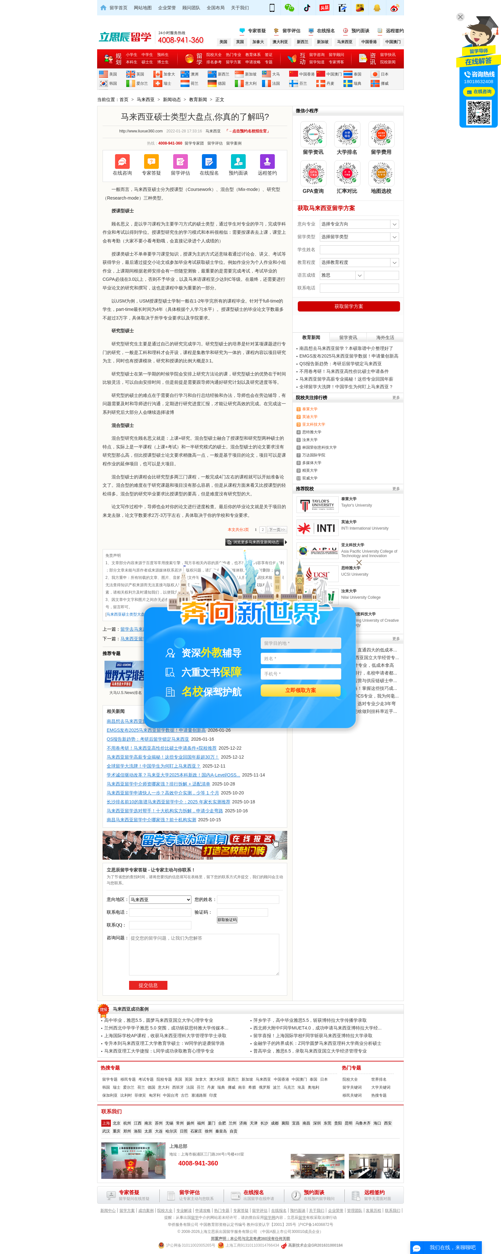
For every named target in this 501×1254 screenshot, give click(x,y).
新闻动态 (172, 99)
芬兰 (303, 83)
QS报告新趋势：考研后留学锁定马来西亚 (148, 739)
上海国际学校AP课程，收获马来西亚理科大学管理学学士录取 (165, 1035)
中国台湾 (170, 1095)
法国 (276, 83)
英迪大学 (310, 416)
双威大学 (310, 478)
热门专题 (351, 1067)
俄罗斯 (264, 1087)
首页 (123, 99)
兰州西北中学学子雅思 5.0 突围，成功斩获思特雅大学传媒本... (166, 1027)
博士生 (163, 62)
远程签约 (395, 30)
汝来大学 (310, 440)
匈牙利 (154, 1095)
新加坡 (251, 74)
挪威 (385, 83)
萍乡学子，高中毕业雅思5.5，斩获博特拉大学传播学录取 (310, 1020)
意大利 (251, 83)
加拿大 (169, 74)
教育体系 (253, 54)
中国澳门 (334, 74)
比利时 (126, 1095)
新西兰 (223, 74)
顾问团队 (191, 7)
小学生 (131, 54)
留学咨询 (317, 54)
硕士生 (147, 62)
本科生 (131, 62)
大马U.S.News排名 (125, 677)
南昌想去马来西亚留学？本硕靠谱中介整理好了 (346, 348)
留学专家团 (194, 143)
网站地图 (143, 7)
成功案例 (146, 1210)
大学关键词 (380, 1087)
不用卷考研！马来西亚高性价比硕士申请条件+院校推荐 (162, 748)
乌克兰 (289, 1087)
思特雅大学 (311, 432)
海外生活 (385, 337)
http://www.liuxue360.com (141, 131)
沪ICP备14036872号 (315, 1224)
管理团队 (354, 1210)
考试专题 (146, 1079)
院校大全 (214, 54)
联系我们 (392, 1210)
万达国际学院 (313, 455)
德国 (222, 83)
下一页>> (277, 529)
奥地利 (313, 1087)
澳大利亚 (217, 1079)
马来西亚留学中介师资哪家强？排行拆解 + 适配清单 (158, 783)
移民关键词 (352, 1095)
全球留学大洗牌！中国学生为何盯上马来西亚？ (154, 766)
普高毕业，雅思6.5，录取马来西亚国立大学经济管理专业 (310, 1050)
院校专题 (164, 1079)
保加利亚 (110, 1095)
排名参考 (214, 62)
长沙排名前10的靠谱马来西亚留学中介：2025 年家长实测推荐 (168, 801)
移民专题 (128, 1079)
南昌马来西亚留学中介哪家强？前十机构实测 (151, 819)
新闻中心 (108, 1210)
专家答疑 (257, 30)
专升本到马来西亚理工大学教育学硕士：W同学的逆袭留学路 (164, 1043)
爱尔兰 (142, 83)
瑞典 (357, 83)
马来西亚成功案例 (131, 1009)
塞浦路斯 (199, 1095)
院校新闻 (388, 62)
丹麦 (330, 83)
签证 (269, 54)
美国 (113, 74)
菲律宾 (140, 1095)
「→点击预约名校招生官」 (248, 131)
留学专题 (110, 1079)
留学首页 (118, 7)
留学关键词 (352, 1087)
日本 (385, 74)
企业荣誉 (167, 7)
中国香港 (307, 74)
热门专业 (233, 54)
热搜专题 (110, 1067)
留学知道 (317, 62)
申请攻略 (253, 62)
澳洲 (194, 74)
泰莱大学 (310, 409)
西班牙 (178, 1087)
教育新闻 (198, 99)
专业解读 (184, 1210)
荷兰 (194, 83)
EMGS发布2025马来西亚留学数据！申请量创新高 (348, 356)
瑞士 (167, 83)
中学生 (147, 54)
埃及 (301, 1087)
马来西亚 (146, 99)
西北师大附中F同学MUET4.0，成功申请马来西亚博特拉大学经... (317, 1027)
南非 (242, 1087)
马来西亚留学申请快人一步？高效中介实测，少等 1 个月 (163, 792)
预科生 (163, 54)
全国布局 (216, 7)
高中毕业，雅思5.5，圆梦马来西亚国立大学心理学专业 (158, 1020)
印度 (213, 1095)
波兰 (277, 1087)
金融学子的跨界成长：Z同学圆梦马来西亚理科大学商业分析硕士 (317, 1043)
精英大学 (310, 470)
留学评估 (291, 30)
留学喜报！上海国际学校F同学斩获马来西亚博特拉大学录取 (313, 1035)
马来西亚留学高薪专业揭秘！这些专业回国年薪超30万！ (163, 757)
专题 (269, 62)
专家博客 (336, 62)
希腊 (252, 1087)
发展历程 (373, 1210)
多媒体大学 (311, 463)
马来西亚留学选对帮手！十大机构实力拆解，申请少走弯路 (165, 810)
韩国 (113, 83)
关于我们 (240, 7)
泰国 (357, 74)
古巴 (185, 1095)
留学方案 (233, 62)
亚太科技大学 (313, 424)
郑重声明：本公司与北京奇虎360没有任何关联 (250, 1238)
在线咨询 (122, 173)
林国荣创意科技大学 (319, 447)
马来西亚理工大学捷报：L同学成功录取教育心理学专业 (159, 1050)
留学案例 (234, 143)
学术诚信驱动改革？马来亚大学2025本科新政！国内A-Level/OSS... (173, 774)
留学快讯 (388, 54)
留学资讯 (348, 337)
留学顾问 (336, 54)
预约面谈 (360, 30)
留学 (195, 1217)
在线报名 (326, 30)
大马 (276, 74)
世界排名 (379, 1079)
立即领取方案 (300, 691)
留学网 (269, 1217)
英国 (140, 74)
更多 (396, 397)
